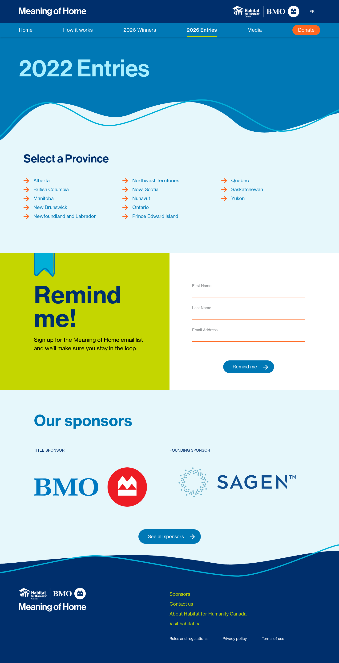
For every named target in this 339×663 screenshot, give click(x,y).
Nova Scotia (140, 189)
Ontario (135, 207)
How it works (78, 30)
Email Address (205, 330)
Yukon (233, 198)
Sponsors (180, 594)
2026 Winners (139, 30)
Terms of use (273, 638)
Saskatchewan (242, 189)
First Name (201, 285)
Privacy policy (234, 638)
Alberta (37, 181)
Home (25, 30)
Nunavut (136, 198)
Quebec (235, 181)
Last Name (201, 307)
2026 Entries (202, 30)
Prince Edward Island (150, 216)
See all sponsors (171, 536)
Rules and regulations (188, 638)
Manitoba (39, 198)
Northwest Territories (150, 181)
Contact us (181, 604)
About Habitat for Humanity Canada (208, 614)
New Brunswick (45, 207)
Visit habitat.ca (185, 624)
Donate (306, 30)
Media (254, 30)
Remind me (250, 367)
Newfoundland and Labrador (60, 216)
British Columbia (46, 189)
